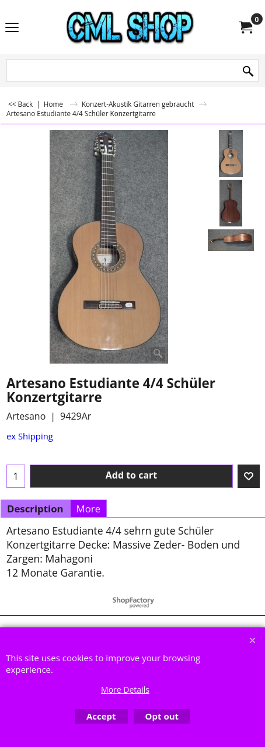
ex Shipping (29, 436)
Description (35, 508)
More (88, 508)
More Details (125, 689)
